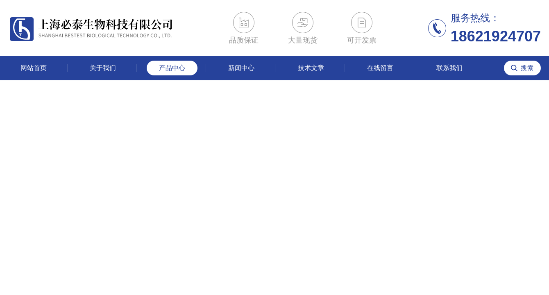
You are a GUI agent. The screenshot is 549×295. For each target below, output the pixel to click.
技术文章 (311, 67)
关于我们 (103, 67)
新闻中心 (241, 67)
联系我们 (449, 67)
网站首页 (33, 67)
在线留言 (380, 67)
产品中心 (172, 67)
